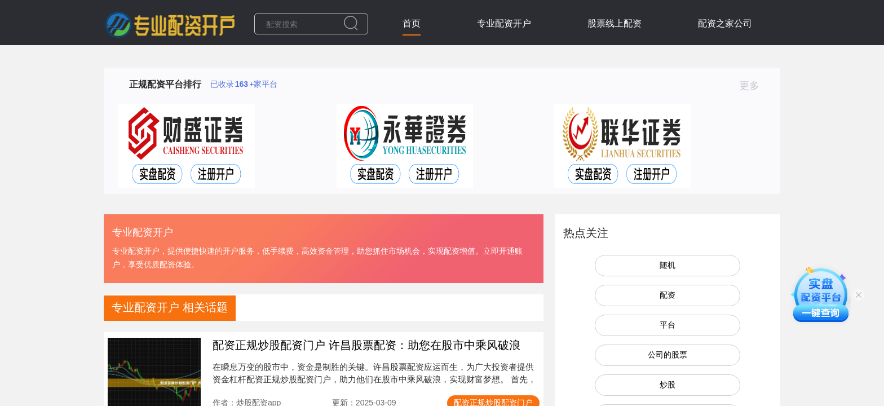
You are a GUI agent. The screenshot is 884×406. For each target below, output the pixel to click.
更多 (754, 85)
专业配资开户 (504, 23)
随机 (667, 265)
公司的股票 (667, 354)
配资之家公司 (725, 23)
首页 (412, 23)
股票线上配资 (614, 23)
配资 (667, 294)
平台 (667, 324)
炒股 (667, 384)
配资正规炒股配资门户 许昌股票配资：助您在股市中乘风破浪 (366, 345)
